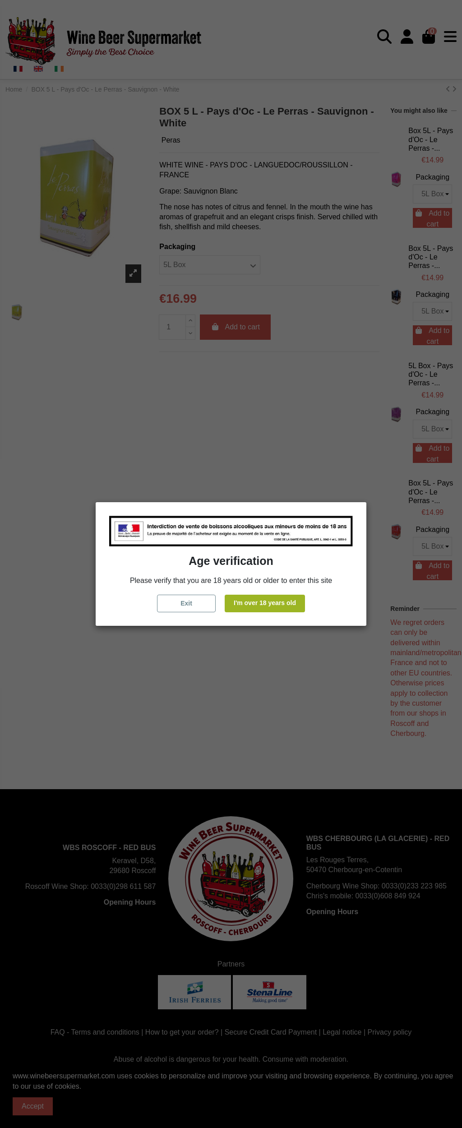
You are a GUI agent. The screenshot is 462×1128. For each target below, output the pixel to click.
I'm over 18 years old (265, 602)
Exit (186, 603)
